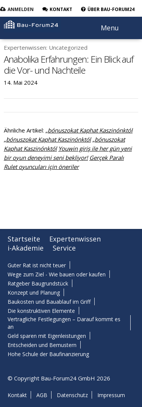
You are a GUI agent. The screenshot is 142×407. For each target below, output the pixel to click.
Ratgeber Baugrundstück (38, 283)
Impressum (111, 395)
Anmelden (21, 9)
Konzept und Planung (34, 292)
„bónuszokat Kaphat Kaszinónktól (89, 130)
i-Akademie (26, 247)
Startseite (24, 238)
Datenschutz (72, 395)
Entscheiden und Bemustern (42, 345)
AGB (41, 395)
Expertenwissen (75, 238)
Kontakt (17, 395)
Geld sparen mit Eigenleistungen (47, 335)
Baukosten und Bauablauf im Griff (49, 301)
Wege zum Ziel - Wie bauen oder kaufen (57, 274)
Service (64, 247)
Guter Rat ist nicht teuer (37, 265)
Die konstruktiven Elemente (41, 310)
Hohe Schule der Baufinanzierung (48, 354)
